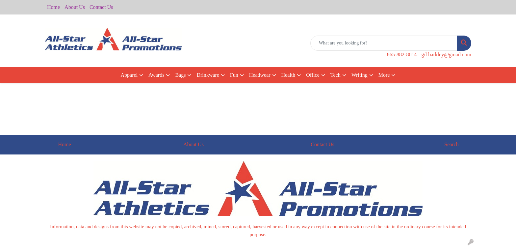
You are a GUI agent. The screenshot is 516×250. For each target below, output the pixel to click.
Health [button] (288, 75)
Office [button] (313, 75)
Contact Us (101, 7)
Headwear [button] (260, 75)
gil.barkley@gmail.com (446, 54)
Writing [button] (359, 75)
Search (451, 144)
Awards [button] (156, 75)
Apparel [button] (129, 75)
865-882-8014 (402, 54)
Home (53, 7)
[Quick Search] (383, 43)
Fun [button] (234, 75)
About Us (74, 7)
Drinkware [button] (207, 75)
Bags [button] (180, 75)
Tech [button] (335, 75)
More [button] (384, 75)
